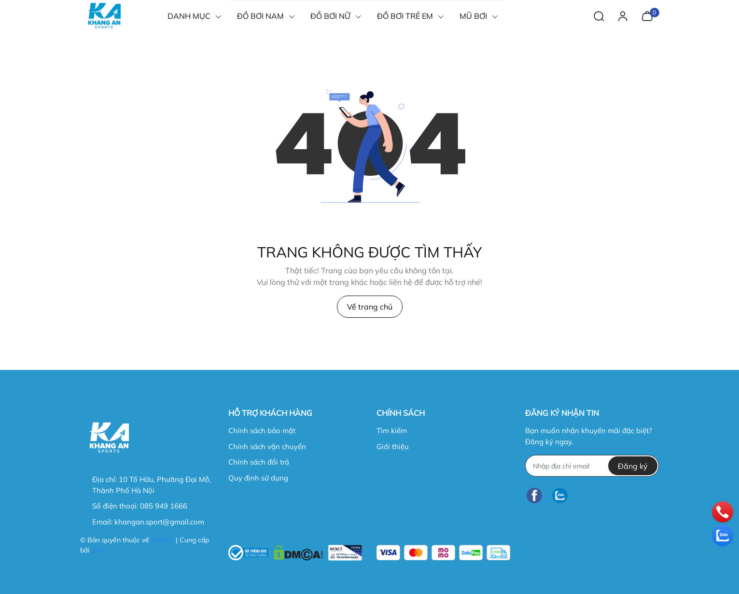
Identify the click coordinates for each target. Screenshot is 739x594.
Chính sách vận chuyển (267, 446)
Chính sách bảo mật (261, 430)
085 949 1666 (163, 505)
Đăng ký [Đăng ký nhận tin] (633, 466)
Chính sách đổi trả (258, 462)
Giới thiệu (392, 446)
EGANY (162, 540)
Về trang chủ (369, 306)
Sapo (99, 550)
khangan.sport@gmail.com (159, 521)
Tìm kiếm (391, 430)
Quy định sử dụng (258, 477)
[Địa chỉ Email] (592, 466)
